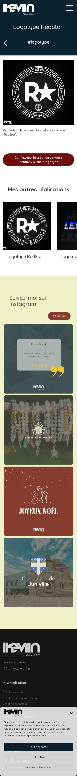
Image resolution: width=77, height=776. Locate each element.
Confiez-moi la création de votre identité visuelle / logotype (38, 160)
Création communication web (21, 694)
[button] (71, 713)
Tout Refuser (38, 757)
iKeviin (59, 312)
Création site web (14, 688)
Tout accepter (38, 747)
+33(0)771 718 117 (17, 665)
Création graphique (15, 700)
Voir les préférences (38, 767)
